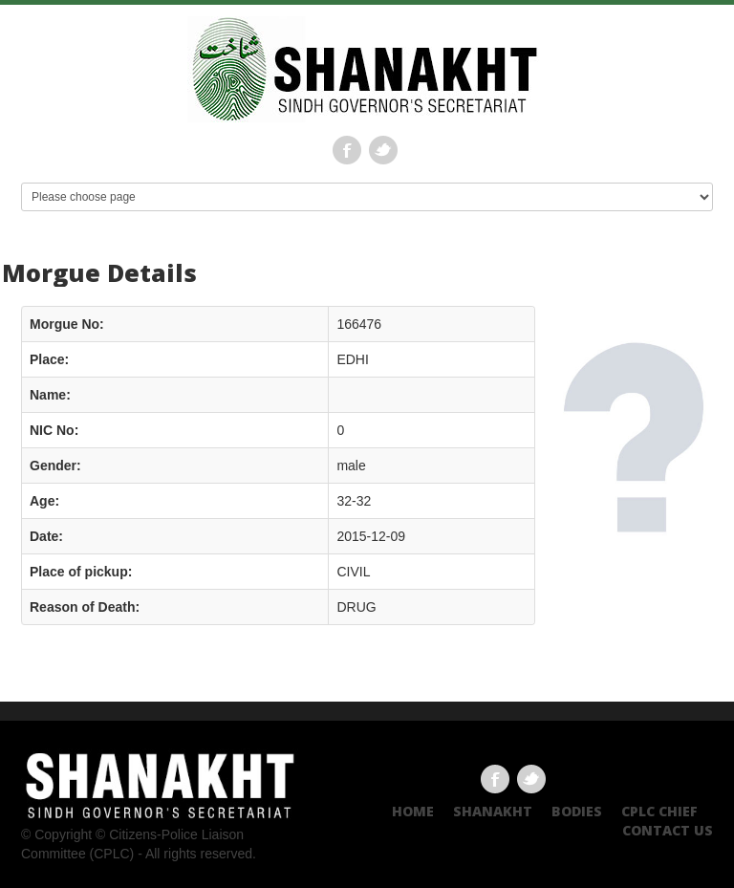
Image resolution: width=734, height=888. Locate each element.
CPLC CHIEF (659, 811)
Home (413, 811)
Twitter (383, 150)
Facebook (347, 150)
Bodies (576, 811)
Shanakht (492, 811)
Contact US (667, 830)
